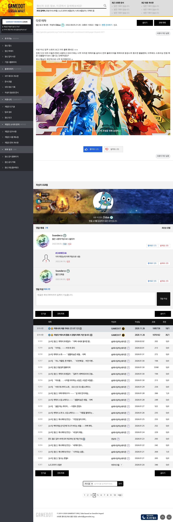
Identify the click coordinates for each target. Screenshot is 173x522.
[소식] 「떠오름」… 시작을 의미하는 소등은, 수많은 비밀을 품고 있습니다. (71, 381)
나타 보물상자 (81, 11)
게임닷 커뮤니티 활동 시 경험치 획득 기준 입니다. (72, 335)
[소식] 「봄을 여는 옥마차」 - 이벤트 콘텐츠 (64, 407)
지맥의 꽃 (90, 11)
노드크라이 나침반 (55, 465)
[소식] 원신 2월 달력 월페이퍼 (59, 368)
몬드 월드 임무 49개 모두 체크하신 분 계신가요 (65, 439)
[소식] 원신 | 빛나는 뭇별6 (58, 458)
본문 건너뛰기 (107, 25)
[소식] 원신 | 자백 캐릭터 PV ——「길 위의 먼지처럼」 (69, 394)
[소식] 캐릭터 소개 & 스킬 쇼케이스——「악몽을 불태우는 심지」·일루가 (71, 413)
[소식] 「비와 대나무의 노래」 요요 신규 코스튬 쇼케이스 (69, 387)
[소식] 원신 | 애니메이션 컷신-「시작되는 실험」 (66, 452)
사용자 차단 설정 (163, 33)
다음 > (120, 495)
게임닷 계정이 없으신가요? (12, 27)
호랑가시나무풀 (51, 11)
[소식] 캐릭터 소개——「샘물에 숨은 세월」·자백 (67, 355)
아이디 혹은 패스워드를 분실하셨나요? (15, 30)
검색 (120, 484)
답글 (64, 244)
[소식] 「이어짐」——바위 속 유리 (61, 348)
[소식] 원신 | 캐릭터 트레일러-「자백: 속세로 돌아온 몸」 (70, 342)
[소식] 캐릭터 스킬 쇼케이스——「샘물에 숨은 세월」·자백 (70, 400)
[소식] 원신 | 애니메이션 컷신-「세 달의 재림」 (66, 432)
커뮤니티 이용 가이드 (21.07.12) (66, 329)
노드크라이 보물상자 (66, 11)
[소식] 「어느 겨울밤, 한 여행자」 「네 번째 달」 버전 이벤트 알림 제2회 (71, 361)
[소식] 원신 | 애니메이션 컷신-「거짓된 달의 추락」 (67, 419)
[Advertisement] (103, 41)
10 (115, 495)
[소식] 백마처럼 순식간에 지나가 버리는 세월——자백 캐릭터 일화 (71, 426)
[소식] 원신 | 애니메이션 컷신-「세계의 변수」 (66, 445)
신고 (115, 25)
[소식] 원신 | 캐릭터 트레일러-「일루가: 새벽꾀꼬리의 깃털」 (71, 374)
